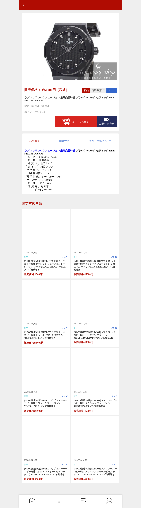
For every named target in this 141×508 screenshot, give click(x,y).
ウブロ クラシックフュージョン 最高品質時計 (49, 150)
